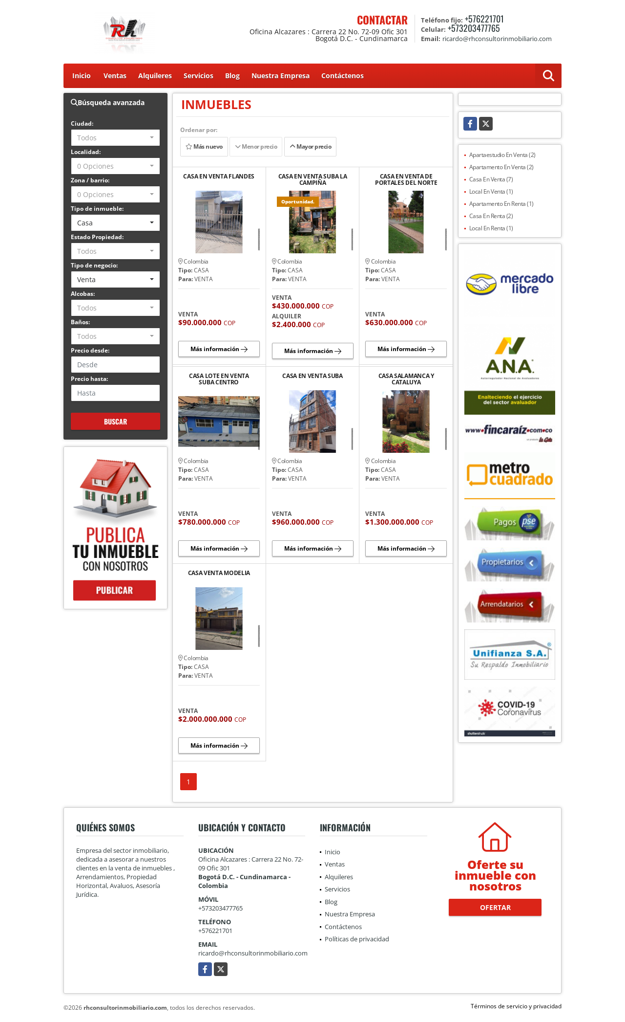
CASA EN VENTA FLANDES (218, 176)
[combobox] (115, 137)
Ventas (115, 75)
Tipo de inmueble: (97, 208)
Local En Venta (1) (491, 191)
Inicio (81, 75)
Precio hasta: (89, 379)
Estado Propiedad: (97, 237)
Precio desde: (90, 350)
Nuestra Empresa (280, 75)
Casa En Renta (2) (491, 216)
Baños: (80, 322)
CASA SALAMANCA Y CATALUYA (406, 379)
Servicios (198, 75)
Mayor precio (310, 146)
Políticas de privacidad (357, 938)
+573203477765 (474, 28)
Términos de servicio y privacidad (516, 1006)
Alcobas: (83, 293)
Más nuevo (204, 146)
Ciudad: (82, 123)
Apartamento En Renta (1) (501, 204)
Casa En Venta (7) (491, 179)
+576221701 (484, 18)
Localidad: (86, 152)
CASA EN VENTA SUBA (312, 376)
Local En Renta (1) (491, 228)
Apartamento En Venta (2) (501, 167)
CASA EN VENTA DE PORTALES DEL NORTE (406, 179)
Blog (232, 75)
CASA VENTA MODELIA (219, 573)
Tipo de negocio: (94, 265)
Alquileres (155, 75)
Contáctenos (342, 75)
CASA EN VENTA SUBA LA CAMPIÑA (312, 179)
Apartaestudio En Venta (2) (502, 155)
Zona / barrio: (90, 180)
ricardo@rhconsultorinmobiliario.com (253, 953)
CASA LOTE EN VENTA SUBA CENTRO (219, 379)
